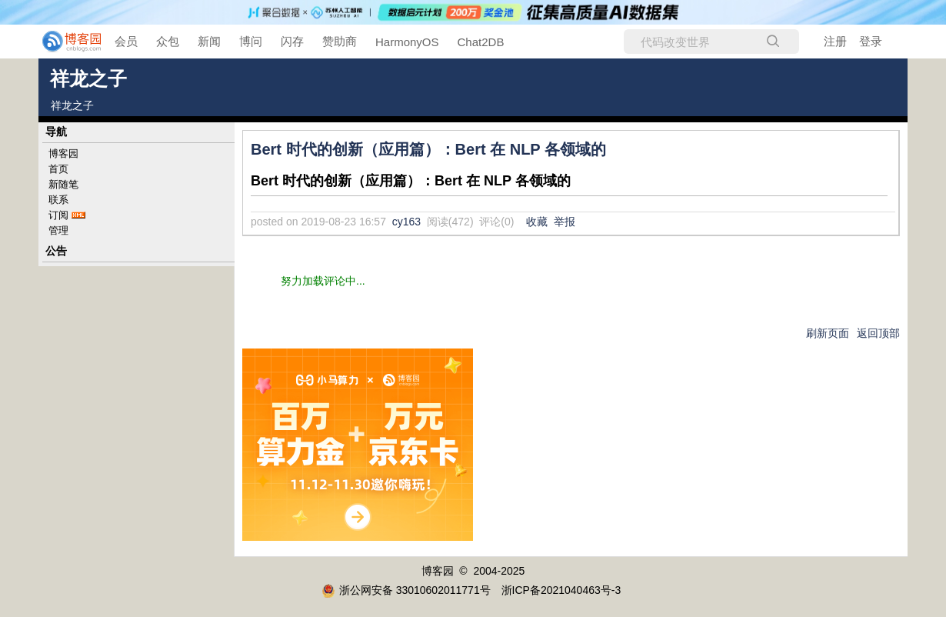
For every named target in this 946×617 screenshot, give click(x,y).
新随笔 (63, 184)
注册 (835, 41)
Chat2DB (481, 41)
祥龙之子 (88, 78)
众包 (167, 41)
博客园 (63, 153)
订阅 (58, 215)
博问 (250, 41)
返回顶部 (878, 333)
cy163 (406, 221)
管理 (58, 230)
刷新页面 (827, 333)
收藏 (537, 221)
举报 (564, 221)
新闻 (209, 41)
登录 (870, 41)
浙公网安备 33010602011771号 (406, 590)
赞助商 (339, 41)
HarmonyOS (407, 41)
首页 (58, 169)
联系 (58, 199)
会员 (126, 41)
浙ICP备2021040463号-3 (561, 590)
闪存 (292, 41)
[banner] (61, 41)
